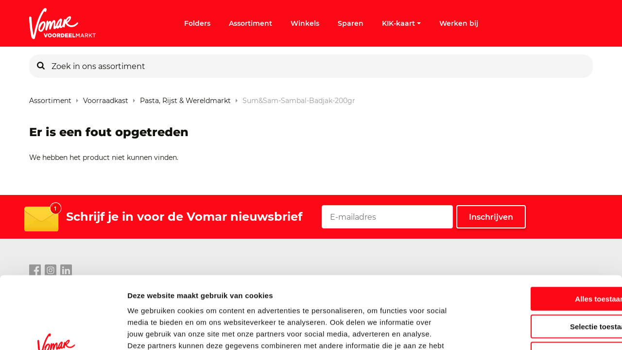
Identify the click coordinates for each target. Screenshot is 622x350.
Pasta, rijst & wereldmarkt (185, 98)
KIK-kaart (401, 23)
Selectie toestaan (541, 261)
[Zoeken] (41, 66)
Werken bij (458, 23)
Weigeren (540, 288)
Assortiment (250, 23)
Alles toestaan (541, 233)
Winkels (305, 23)
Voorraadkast (105, 98)
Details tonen (525, 331)
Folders (197, 23)
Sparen (350, 23)
